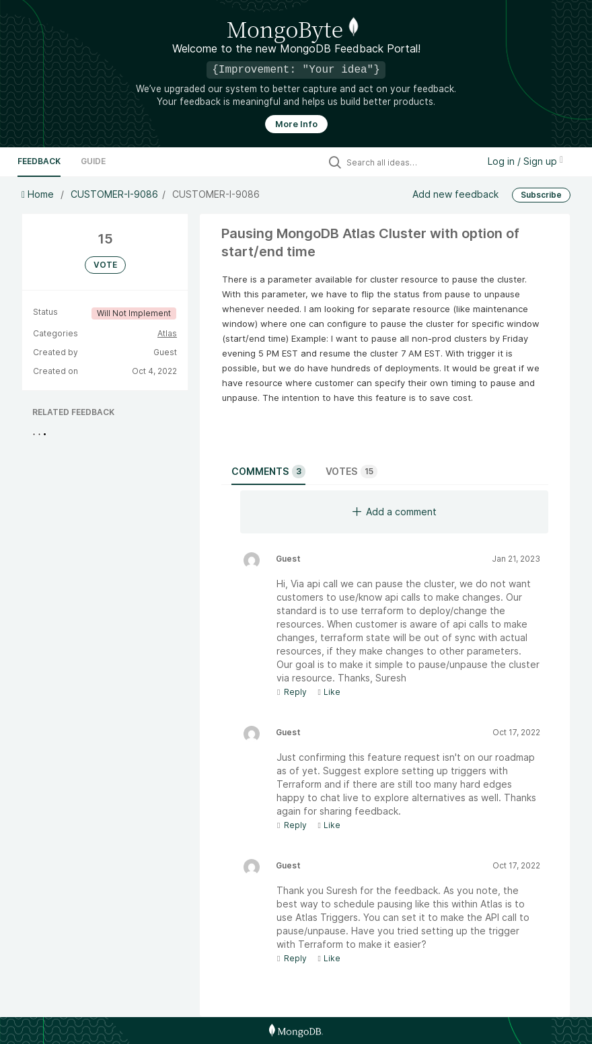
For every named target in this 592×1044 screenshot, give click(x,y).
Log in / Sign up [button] (525, 161)
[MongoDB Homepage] (295, 1030)
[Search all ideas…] (409, 162)
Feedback (39, 161)
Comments (268, 471)
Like (329, 692)
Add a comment (395, 511)
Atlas (167, 333)
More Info (296, 124)
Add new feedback (455, 194)
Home (39, 194)
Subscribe (541, 195)
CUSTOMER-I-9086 (114, 194)
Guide (93, 161)
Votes (351, 471)
